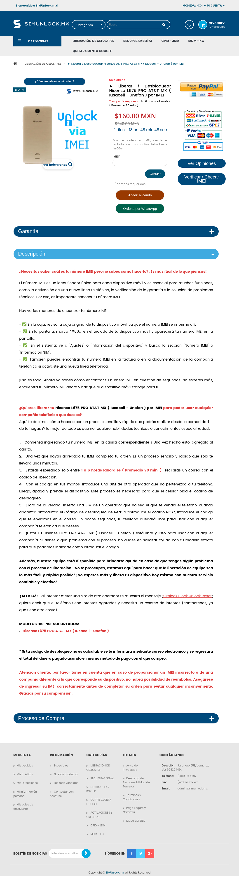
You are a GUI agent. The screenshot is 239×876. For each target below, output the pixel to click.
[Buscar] (163, 24)
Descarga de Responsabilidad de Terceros (136, 778)
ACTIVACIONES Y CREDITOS (99, 811)
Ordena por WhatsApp (140, 204)
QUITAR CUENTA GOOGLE (98, 798)
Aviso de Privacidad (130, 763)
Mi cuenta (22, 751)
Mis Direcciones (27, 779)
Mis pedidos (25, 761)
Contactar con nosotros (62, 790)
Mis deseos (189, 24)
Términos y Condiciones (132, 793)
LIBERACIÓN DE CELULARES (98, 763)
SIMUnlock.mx (114, 868)
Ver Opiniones (201, 163)
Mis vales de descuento (23, 802)
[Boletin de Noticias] (86, 849)
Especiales (60, 761)
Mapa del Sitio (135, 817)
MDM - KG (97, 830)
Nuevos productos (66, 770)
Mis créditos (25, 770)
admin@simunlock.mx (193, 784)
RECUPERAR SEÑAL (102, 774)
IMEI (116, 153)
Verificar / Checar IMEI (201, 178)
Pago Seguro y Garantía (134, 806)
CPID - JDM (97, 821)
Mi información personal (25, 790)
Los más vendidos (65, 779)
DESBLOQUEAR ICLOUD (97, 785)
